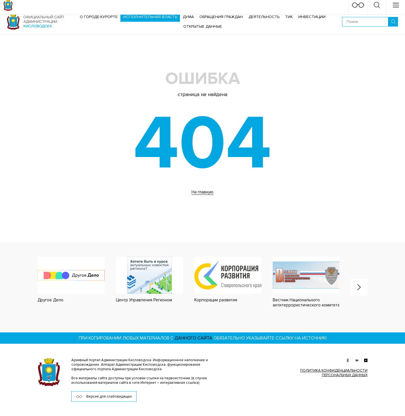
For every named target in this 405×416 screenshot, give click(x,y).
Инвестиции (311, 16)
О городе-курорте (99, 16)
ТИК (289, 16)
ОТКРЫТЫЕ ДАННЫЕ (202, 26)
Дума (188, 16)
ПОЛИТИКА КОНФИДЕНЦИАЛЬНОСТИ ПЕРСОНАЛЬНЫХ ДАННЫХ (333, 372)
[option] (65, 280)
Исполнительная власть (150, 16)
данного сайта (193, 338)
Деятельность (263, 16)
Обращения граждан (221, 16)
